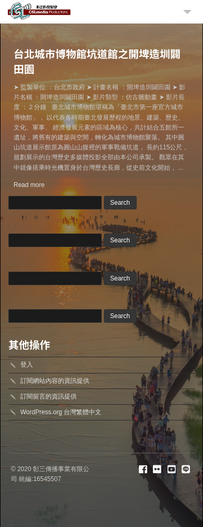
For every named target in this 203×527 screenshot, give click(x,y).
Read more (29, 185)
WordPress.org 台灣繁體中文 (60, 412)
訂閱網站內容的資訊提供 (54, 380)
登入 (26, 364)
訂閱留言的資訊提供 (48, 396)
